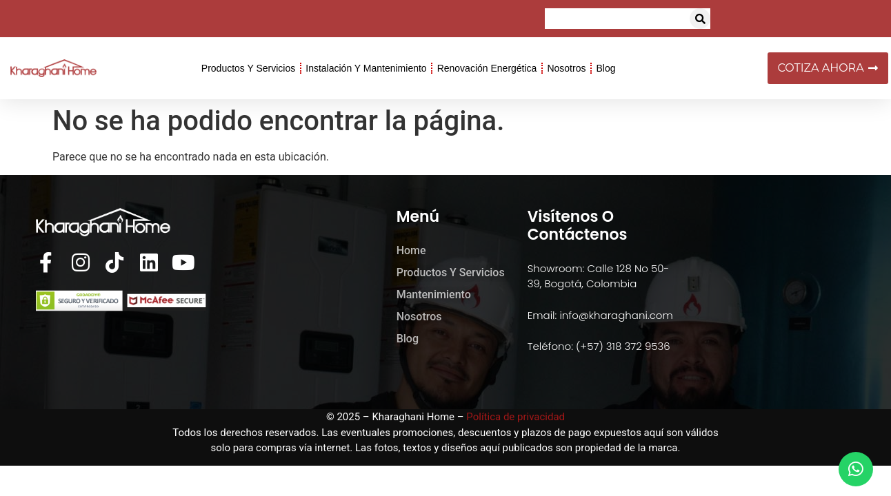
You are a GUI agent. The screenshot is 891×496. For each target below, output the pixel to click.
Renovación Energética (487, 68)
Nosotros (566, 68)
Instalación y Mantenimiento (366, 68)
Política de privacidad (515, 417)
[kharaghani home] (756, 292)
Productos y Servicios (248, 68)
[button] (700, 18)
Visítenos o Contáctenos (578, 225)
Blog (605, 68)
